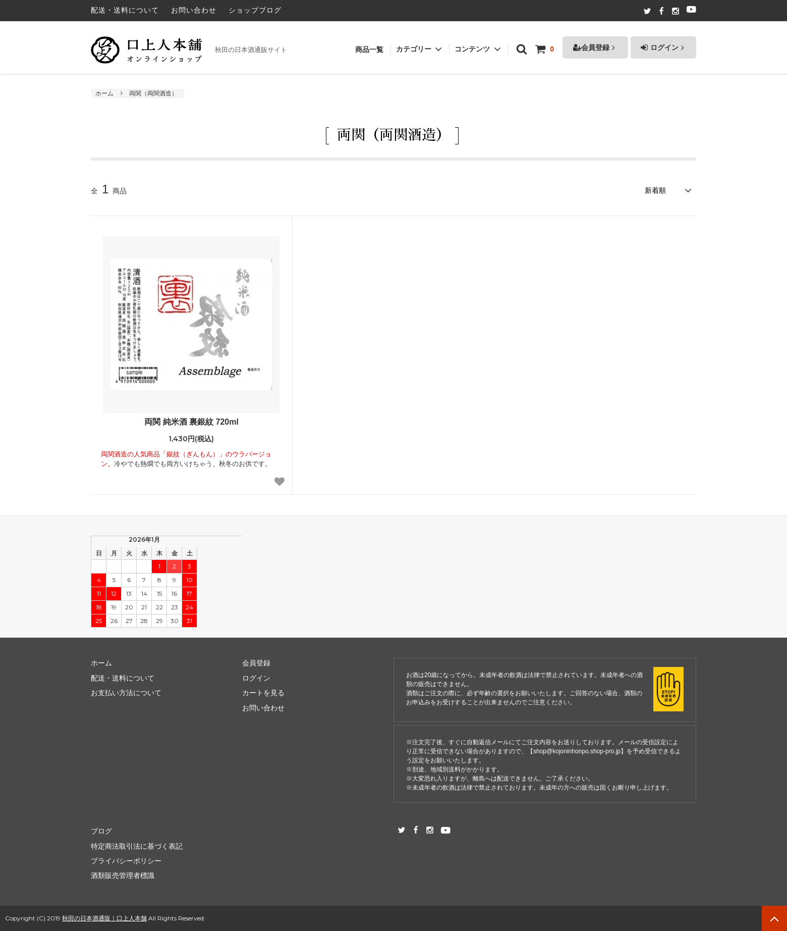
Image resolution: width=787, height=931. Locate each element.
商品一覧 (369, 44)
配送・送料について (125, 10)
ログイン (663, 42)
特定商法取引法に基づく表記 (137, 846)
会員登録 (595, 42)
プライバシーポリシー (126, 861)
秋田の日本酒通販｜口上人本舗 (104, 918)
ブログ (101, 831)
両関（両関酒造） (153, 93)
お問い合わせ (193, 10)
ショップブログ (255, 10)
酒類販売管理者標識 (122, 875)
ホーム (104, 93)
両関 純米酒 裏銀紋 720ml (191, 422)
